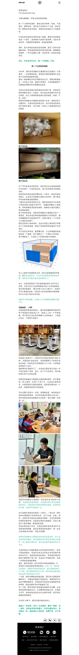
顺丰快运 (25, 636)
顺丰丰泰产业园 (32, 640)
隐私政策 (39, 644)
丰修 (23, 640)
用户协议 (46, 644)
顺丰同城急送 (43, 636)
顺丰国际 (34, 636)
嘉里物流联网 (53, 640)
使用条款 (33, 644)
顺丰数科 (53, 636)
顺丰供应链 (43, 640)
